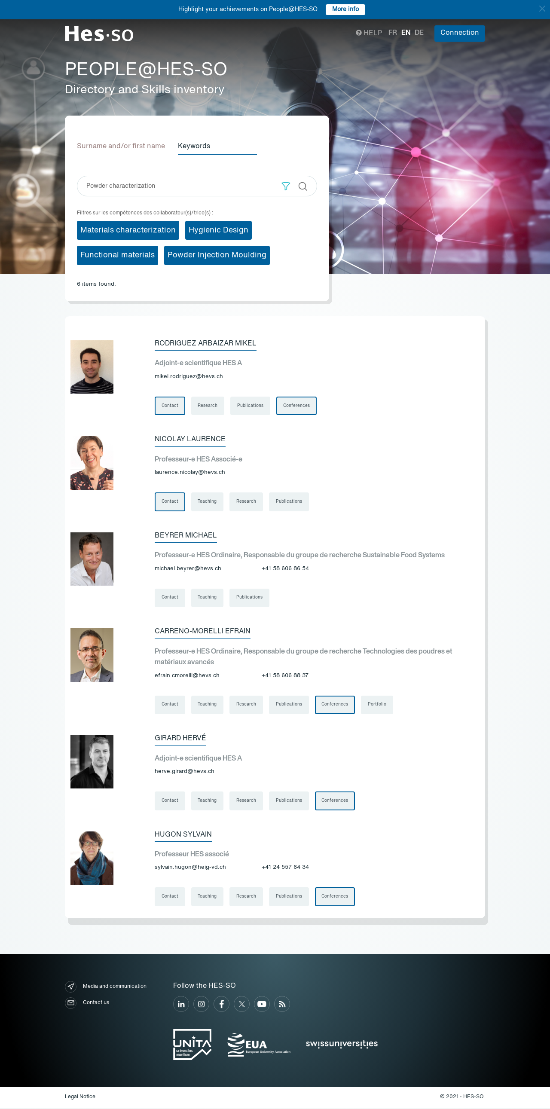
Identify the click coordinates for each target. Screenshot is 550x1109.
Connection (459, 33)
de (419, 33)
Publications (251, 405)
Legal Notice (80, 1098)
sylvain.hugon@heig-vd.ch (190, 868)
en (405, 33)
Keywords (195, 146)
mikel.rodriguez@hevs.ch (189, 376)
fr (392, 33)
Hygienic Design (218, 230)
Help (369, 33)
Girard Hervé (180, 739)
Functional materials (117, 255)
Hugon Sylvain (183, 835)
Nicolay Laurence (190, 439)
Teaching (207, 502)
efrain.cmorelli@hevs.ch (187, 676)
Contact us (87, 1004)
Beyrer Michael (186, 535)
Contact (170, 405)
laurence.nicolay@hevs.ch (190, 473)
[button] (286, 185)
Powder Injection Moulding (217, 255)
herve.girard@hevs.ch (184, 772)
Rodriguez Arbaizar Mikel (206, 343)
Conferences (297, 405)
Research (208, 405)
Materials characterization (128, 230)
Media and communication (106, 988)
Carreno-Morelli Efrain (203, 632)
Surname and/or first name (121, 146)
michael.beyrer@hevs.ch (188, 569)
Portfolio (378, 705)
